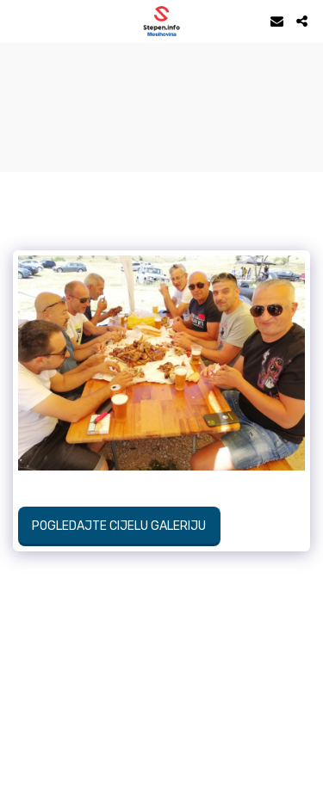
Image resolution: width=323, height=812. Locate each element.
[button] (19, 20)
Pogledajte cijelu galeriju (119, 526)
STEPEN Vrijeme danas (161, 64)
